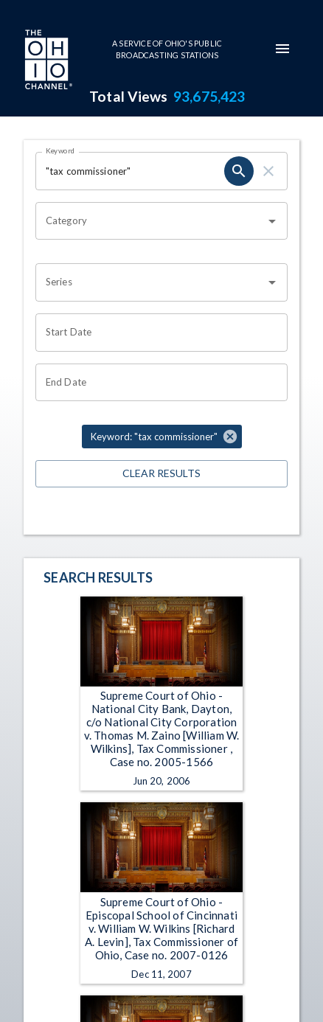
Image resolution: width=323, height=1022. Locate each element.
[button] (162, 436)
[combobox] (150, 221)
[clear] (268, 171)
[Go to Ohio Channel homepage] (47, 61)
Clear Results (161, 474)
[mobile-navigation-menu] (282, 48)
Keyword (60, 150)
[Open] (272, 221)
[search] (239, 171)
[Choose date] (156, 332)
